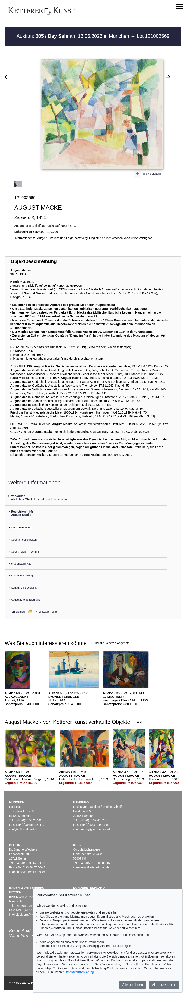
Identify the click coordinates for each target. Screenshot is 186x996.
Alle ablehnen (132, 985)
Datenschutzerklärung (79, 972)
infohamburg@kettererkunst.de (93, 829)
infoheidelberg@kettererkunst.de (30, 914)
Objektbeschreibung (33, 261)
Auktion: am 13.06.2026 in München (73, 36)
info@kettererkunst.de (23, 829)
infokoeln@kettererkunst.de (91, 867)
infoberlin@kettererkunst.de (27, 872)
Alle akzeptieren (164, 985)
